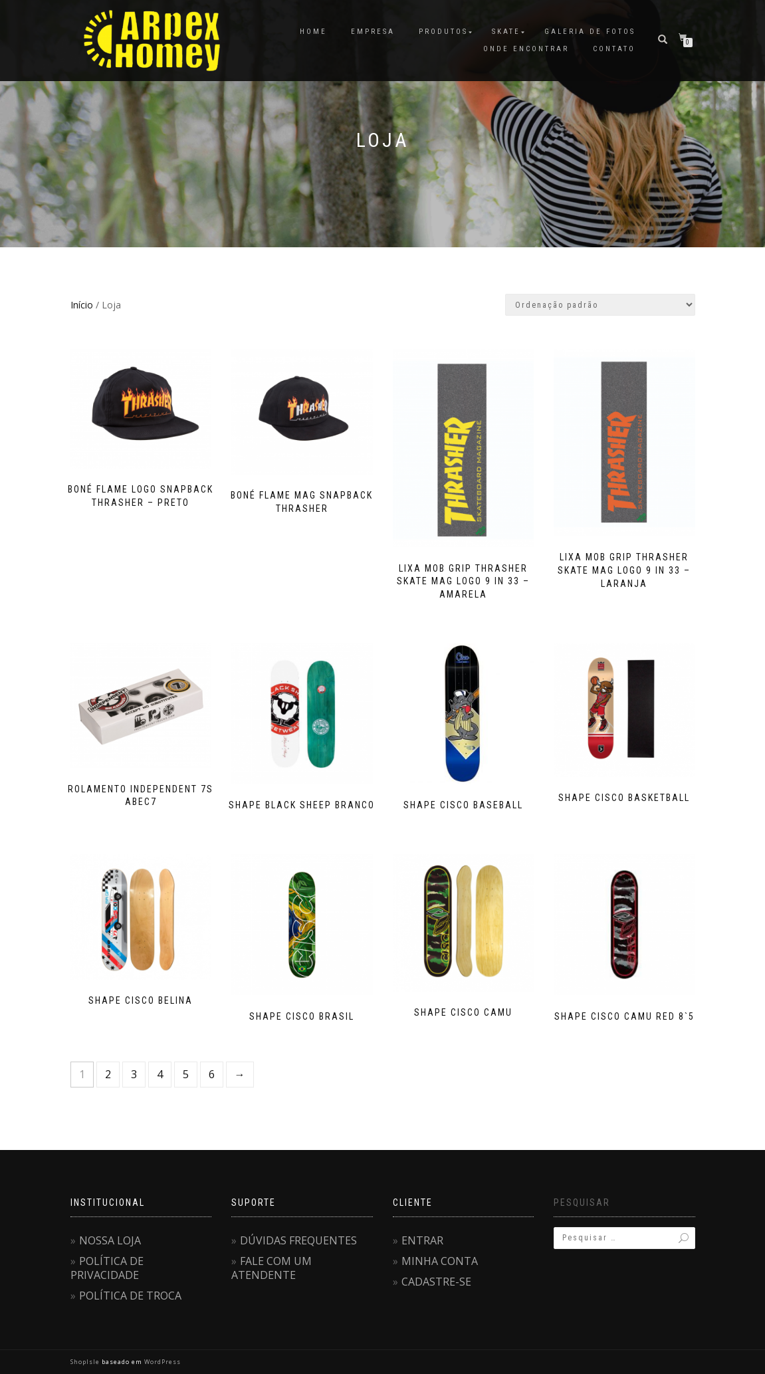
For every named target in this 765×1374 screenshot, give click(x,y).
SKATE (506, 31)
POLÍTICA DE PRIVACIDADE (107, 1268)
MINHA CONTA (439, 1261)
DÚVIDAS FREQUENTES (298, 1240)
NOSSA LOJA (110, 1240)
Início (81, 304)
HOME (313, 31)
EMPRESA (373, 31)
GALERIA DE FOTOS (589, 31)
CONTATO (614, 49)
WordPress (161, 1361)
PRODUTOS (443, 31)
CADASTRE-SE (436, 1281)
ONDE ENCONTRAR (526, 49)
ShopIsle (86, 1361)
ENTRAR (422, 1240)
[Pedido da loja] (600, 305)
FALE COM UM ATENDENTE (271, 1268)
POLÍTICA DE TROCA (130, 1295)
